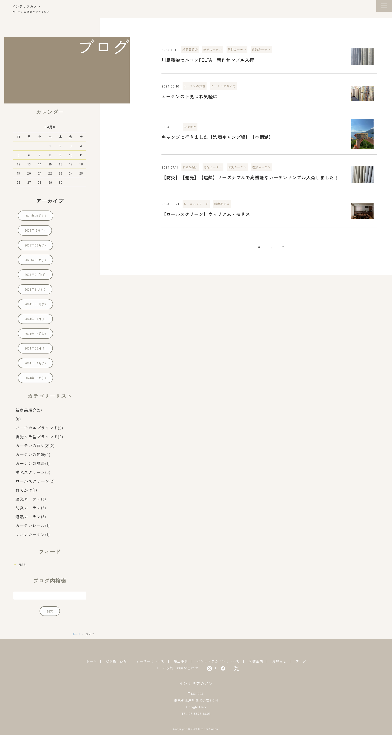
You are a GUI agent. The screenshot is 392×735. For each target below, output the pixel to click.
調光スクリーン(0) (33, 472)
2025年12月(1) (35, 230)
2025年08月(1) (35, 245)
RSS (22, 564)
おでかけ (190, 127)
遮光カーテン (212, 49)
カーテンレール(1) (33, 525)
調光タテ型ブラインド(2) (39, 436)
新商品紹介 (190, 49)
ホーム (76, 634)
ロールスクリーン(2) (35, 481)
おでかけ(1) (26, 490)
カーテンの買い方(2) (35, 445)
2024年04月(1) (35, 363)
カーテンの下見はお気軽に (189, 96)
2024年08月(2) (35, 304)
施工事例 (181, 661)
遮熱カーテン (261, 49)
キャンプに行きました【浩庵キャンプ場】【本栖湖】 (217, 137)
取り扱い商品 (116, 661)
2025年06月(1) (35, 260)
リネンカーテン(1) (33, 534)
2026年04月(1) (35, 215)
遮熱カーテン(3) (31, 516)
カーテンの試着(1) (33, 463)
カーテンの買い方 (223, 86)
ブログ (300, 661)
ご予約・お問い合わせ (180, 667)
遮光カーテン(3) (31, 499)
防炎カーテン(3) (31, 508)
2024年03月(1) (35, 377)
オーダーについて (150, 661)
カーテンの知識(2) (33, 454)
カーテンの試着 (194, 86)
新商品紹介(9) (29, 410)
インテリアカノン (26, 6)
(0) (18, 419)
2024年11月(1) (35, 289)
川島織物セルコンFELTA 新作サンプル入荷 (207, 60)
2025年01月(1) (35, 274)
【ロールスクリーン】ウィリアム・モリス (205, 214)
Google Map (196, 706)
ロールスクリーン (196, 204)
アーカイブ (50, 201)
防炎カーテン (237, 49)
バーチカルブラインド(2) (39, 428)
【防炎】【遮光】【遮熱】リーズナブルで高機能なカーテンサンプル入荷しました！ (250, 177)
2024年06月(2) (35, 333)
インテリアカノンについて (218, 661)
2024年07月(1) (35, 319)
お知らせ (279, 661)
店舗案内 (256, 661)
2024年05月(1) (35, 348)
